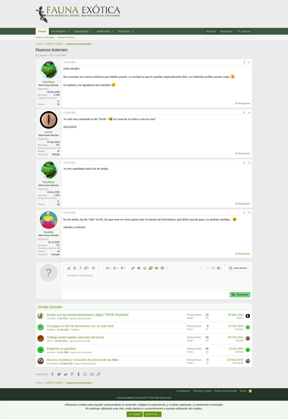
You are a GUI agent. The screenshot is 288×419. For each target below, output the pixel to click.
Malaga (56, 154)
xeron (48, 131)
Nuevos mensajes (45, 37)
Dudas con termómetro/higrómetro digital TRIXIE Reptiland (87, 314)
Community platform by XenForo (144, 398)
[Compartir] (244, 62)
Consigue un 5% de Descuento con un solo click (80, 326)
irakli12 (239, 318)
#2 (249, 112)
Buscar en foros (65, 37)
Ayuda (243, 390)
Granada (55, 254)
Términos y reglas (201, 390)
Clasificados (81, 31)
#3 (249, 162)
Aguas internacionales (80, 318)
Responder (244, 103)
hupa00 (239, 340)
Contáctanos (183, 390)
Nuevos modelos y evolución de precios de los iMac (82, 360)
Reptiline (51, 329)
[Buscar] (244, 31)
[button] (68, 31)
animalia (51, 352)
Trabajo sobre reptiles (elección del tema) (75, 337)
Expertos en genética (61, 348)
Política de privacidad (225, 390)
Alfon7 (50, 341)
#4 (249, 212)
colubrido (51, 318)
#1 (249, 62)
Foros (42, 31)
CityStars (43, 55)
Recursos (124, 31)
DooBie (48, 232)
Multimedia (103, 31)
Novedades (59, 31)
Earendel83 (52, 363)
